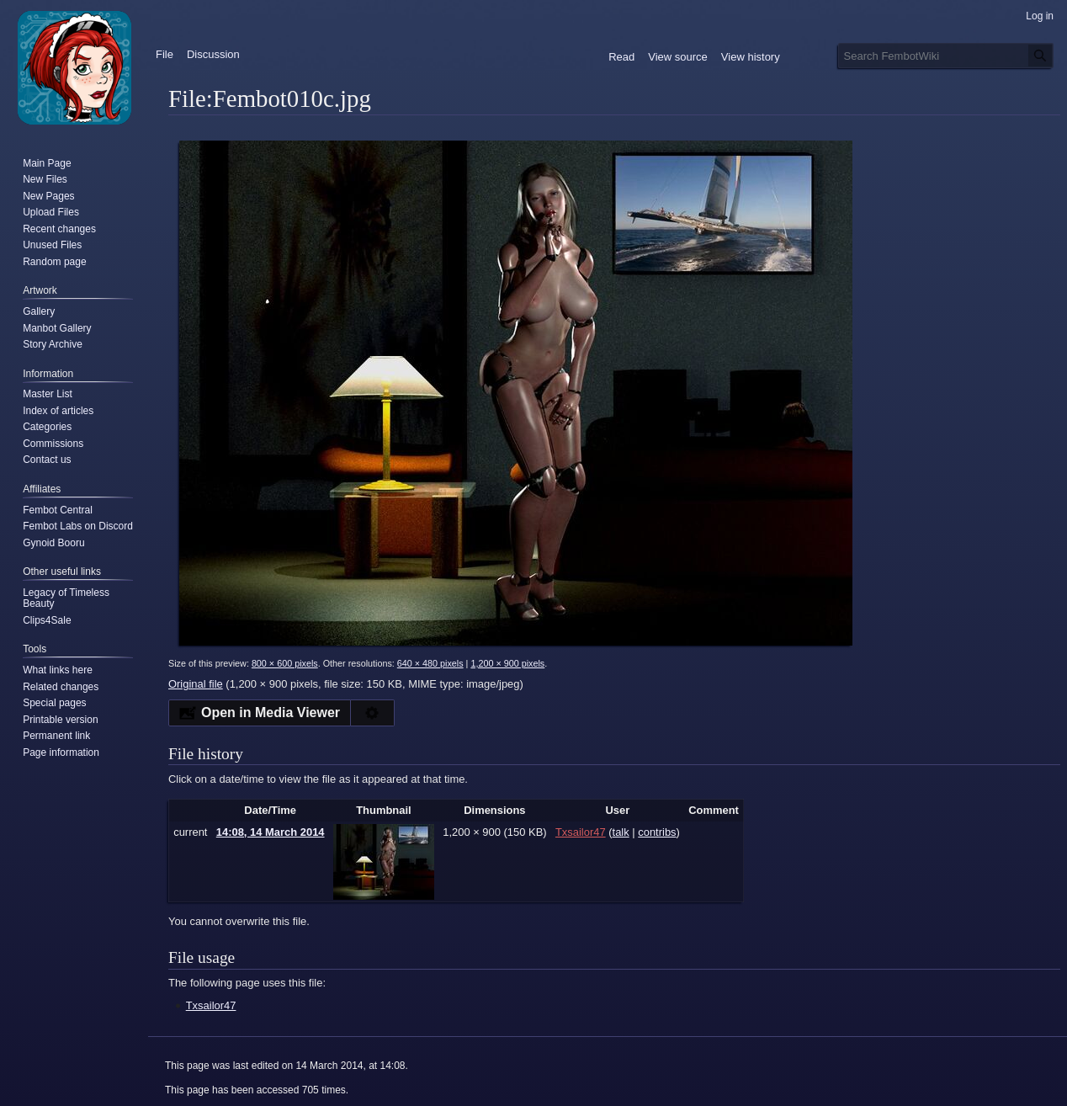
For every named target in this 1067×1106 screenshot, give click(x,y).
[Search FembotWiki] (946, 55)
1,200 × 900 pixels (507, 663)
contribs (657, 832)
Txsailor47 (211, 1005)
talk (621, 832)
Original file (195, 684)
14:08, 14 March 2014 (270, 832)
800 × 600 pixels (285, 663)
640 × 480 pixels (430, 663)
